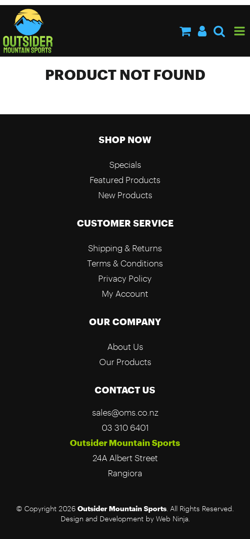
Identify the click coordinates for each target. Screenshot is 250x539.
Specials (125, 164)
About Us (125, 346)
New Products (125, 195)
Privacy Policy (125, 278)
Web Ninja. (173, 519)
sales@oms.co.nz (125, 412)
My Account (125, 293)
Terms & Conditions (125, 263)
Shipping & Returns (125, 248)
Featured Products (125, 180)
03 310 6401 (125, 427)
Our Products (125, 362)
